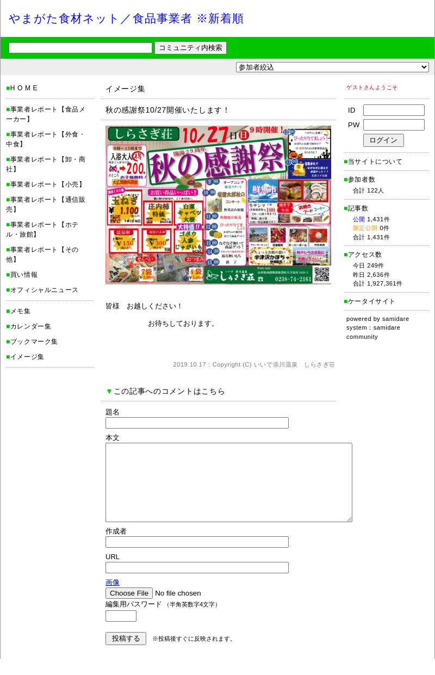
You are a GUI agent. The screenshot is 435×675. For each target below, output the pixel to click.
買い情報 (24, 274)
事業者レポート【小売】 (48, 184)
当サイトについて (375, 161)
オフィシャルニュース (44, 290)
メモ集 (20, 311)
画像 (112, 599)
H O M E (24, 88)
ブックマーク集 (34, 341)
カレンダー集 (31, 326)
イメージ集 (27, 357)
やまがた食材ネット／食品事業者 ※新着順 (126, 18)
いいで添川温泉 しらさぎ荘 (294, 364)
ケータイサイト (372, 301)
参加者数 (359, 179)
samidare (395, 318)
